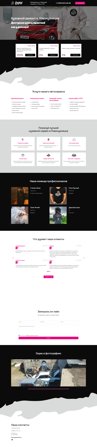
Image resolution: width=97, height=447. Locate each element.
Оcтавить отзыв (48, 276)
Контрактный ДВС (74, 104)
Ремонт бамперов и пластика (18, 108)
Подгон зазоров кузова (17, 112)
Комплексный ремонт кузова (18, 102)
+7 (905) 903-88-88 (63, 3)
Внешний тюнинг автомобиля (56, 99)
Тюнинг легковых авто (56, 106)
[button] (13, 258)
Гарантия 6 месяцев (48, 143)
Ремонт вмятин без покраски (38, 106)
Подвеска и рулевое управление (77, 102)
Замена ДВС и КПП (76, 98)
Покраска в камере (16, 104)
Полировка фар (35, 102)
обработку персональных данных (32, 335)
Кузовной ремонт (17, 98)
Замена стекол (15, 110)
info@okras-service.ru (15, 430)
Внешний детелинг (37, 98)
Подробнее (30, 55)
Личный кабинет (80, 3)
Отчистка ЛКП (35, 108)
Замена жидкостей (74, 110)
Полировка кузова (36, 104)
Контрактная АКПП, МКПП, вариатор (78, 106)
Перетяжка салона (55, 108)
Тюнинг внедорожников (56, 104)
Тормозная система (74, 108)
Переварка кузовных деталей (18, 106)
